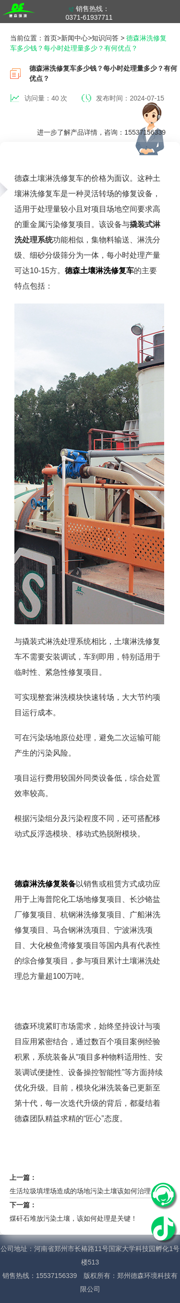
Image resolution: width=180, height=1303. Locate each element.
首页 (50, 38)
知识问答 (105, 38)
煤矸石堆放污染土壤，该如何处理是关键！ (73, 1218)
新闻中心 (74, 38)
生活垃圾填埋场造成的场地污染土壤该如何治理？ (83, 1191)
